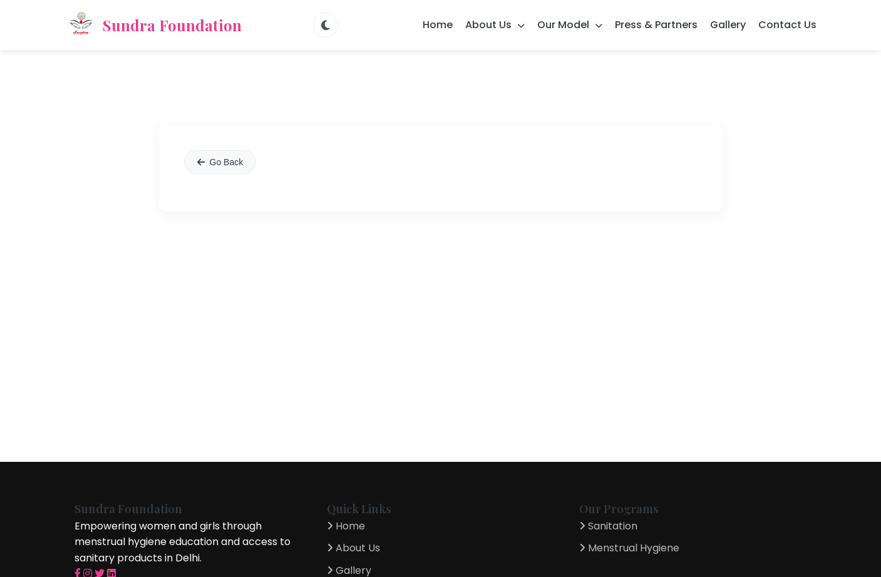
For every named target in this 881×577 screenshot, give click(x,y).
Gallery (728, 25)
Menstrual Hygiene (629, 548)
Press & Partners (656, 25)
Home (438, 25)
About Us (353, 548)
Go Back (220, 162)
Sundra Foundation (153, 25)
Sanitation (608, 526)
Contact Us (787, 25)
